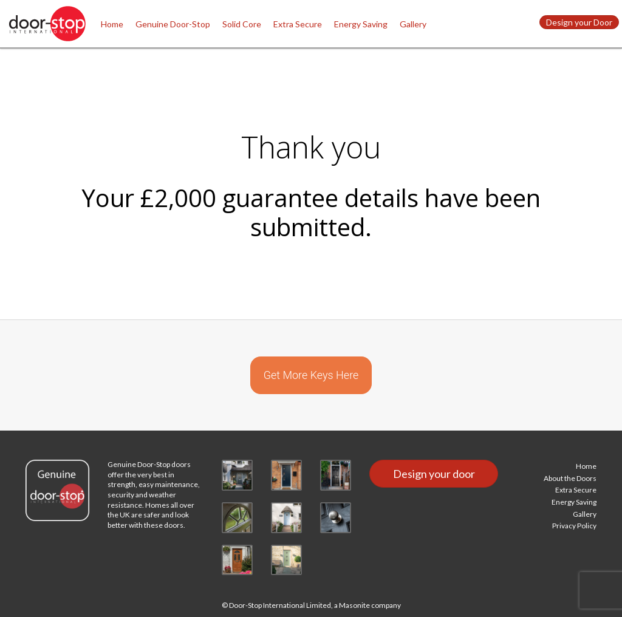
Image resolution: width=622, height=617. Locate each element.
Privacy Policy (574, 525)
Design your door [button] (434, 473)
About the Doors (570, 478)
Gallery (413, 24)
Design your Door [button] (579, 22)
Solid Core (241, 24)
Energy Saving (361, 24)
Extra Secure (297, 24)
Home (112, 24)
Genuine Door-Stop (172, 24)
